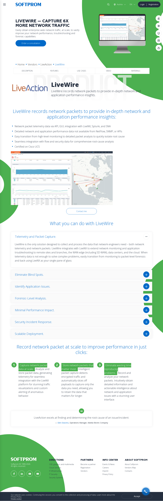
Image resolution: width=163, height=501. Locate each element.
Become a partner (88, 464)
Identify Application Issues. (32, 286)
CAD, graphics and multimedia (61, 464)
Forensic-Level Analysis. (30, 298)
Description (27, 71)
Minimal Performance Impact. (35, 310)
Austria (119, 4)
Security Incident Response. (33, 322)
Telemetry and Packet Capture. (35, 236)
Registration (153, 4)
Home (21, 64)
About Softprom (136, 460)
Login (142, 4)
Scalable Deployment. (29, 334)
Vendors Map (130, 467)
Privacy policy (16, 498)
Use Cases (81, 71)
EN (131, 4)
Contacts (128, 471)
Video (108, 71)
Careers (106, 467)
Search (108, 4)
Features (54, 71)
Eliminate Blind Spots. (29, 274)
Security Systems (56, 477)
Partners (87, 460)
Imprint (105, 471)
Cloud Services (55, 467)
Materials (135, 71)
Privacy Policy (108, 474)
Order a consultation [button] (30, 43)
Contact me (81, 211)
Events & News (109, 464)
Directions (56, 460)
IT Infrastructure (55, 471)
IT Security (53, 474)
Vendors (32, 64)
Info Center (110, 460)
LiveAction (46, 64)
